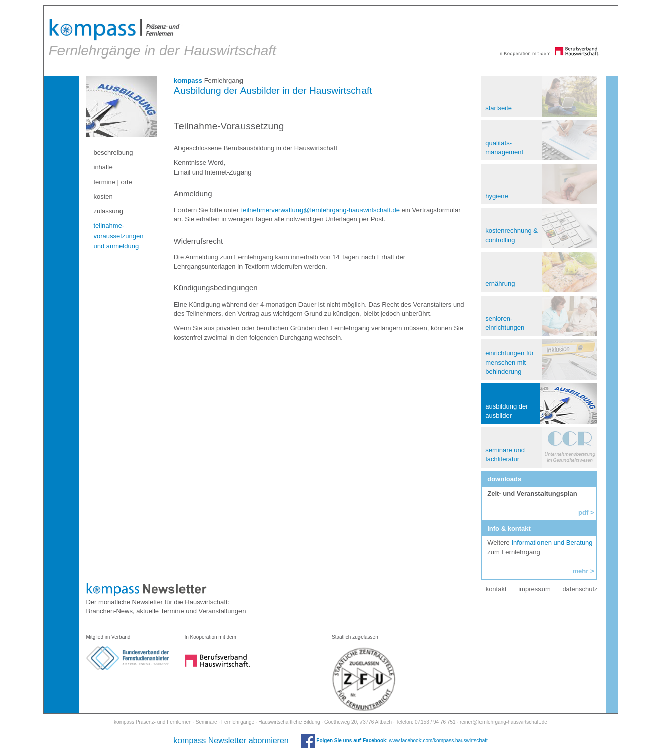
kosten (103, 196)
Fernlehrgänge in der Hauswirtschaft (162, 38)
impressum (534, 589)
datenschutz (579, 589)
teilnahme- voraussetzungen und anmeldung (119, 236)
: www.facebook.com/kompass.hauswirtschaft (394, 740)
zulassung (109, 211)
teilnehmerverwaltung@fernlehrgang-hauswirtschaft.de (320, 210)
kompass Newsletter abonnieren (231, 740)
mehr (580, 571)
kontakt (495, 589)
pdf (583, 512)
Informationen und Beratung (551, 542)
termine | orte (113, 182)
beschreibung (114, 152)
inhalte (103, 167)
